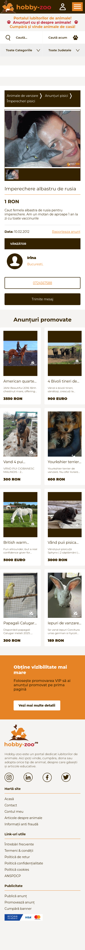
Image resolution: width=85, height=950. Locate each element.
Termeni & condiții (19, 851)
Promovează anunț (20, 902)
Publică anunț (16, 896)
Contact (11, 805)
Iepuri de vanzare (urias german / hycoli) (63, 623)
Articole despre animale (23, 818)
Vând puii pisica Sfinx (62, 542)
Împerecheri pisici (21, 101)
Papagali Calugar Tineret (18, 623)
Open (77, 6)
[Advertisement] (42, 71)
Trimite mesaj (42, 299)
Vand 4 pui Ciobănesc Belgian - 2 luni (20, 462)
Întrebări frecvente (19, 844)
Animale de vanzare (22, 96)
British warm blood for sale (15, 542)
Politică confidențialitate (24, 863)
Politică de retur (17, 857)
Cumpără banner (18, 909)
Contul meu (14, 812)
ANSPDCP (13, 876)
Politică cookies (17, 870)
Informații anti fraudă (21, 824)
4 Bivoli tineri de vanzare (62, 381)
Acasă (9, 799)
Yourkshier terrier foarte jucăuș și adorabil (63, 462)
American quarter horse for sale (19, 381)
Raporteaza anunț (66, 232)
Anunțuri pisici (56, 96)
